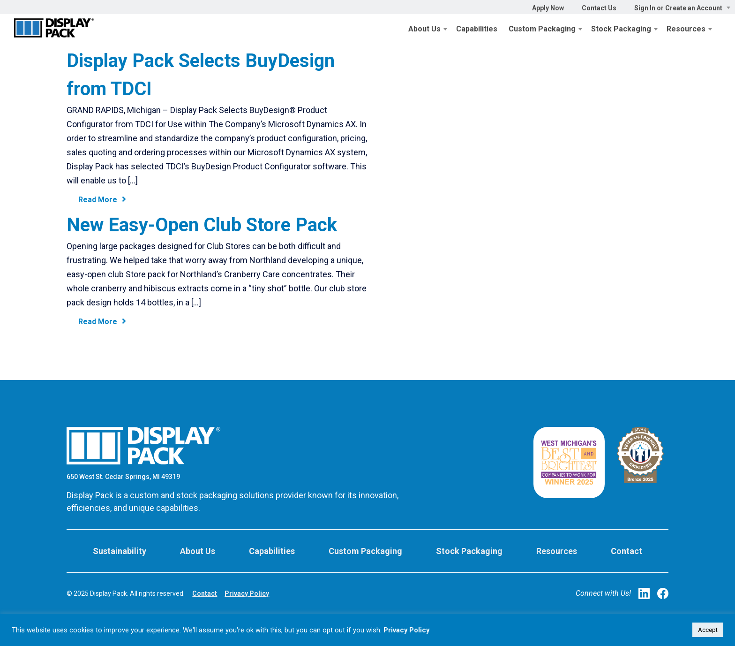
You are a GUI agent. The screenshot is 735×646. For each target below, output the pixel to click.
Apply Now (548, 8)
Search (730, 26)
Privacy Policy (247, 593)
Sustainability (119, 551)
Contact (626, 551)
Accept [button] (708, 629)
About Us (424, 28)
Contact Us (599, 8)
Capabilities (476, 28)
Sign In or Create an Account (678, 8)
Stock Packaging (621, 28)
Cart (721, 26)
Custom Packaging (542, 28)
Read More (102, 199)
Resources (686, 28)
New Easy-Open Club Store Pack (202, 225)
